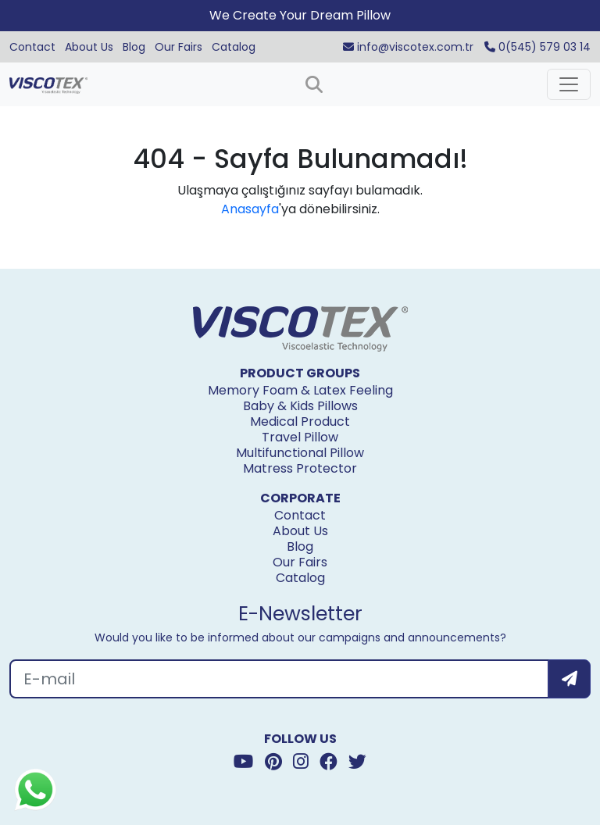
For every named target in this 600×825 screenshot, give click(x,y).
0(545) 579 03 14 (537, 47)
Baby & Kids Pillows (300, 406)
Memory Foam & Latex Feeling (300, 390)
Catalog (233, 47)
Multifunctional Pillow (300, 453)
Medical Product (300, 421)
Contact (32, 47)
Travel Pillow (300, 437)
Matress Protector (300, 468)
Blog (134, 47)
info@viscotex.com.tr (408, 47)
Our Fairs (178, 47)
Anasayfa (250, 209)
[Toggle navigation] (569, 84)
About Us (89, 47)
